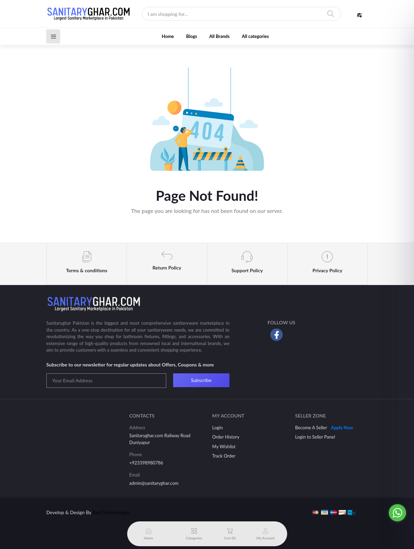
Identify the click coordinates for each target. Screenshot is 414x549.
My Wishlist (223, 446)
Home (168, 36)
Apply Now (342, 427)
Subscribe (201, 380)
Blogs (191, 36)
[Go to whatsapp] (397, 512)
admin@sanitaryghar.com (153, 483)
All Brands (219, 36)
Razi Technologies (111, 512)
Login (217, 427)
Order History (225, 437)
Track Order (223, 456)
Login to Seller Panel (315, 437)
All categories (255, 36)
